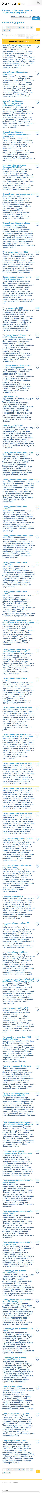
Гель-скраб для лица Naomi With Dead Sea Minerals (16, 1038)
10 (9, 31)
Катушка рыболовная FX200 (14, 952)
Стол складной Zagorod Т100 (15, 252)
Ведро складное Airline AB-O (15, 1008)
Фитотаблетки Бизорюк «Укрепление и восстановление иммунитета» (16, 134)
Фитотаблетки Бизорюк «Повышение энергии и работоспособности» (12, 103)
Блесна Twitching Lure (12, 1387)
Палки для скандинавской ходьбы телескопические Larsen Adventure (17, 1123)
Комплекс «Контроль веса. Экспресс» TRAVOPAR (14, 166)
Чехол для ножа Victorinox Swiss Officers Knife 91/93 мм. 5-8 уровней (18, 622)
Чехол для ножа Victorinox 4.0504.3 (17, 813)
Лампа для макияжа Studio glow (16, 1066)
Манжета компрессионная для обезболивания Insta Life (15, 1094)
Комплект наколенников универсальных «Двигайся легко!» (17, 1152)
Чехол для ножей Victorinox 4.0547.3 (18, 480)
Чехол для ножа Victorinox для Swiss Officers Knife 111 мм (16, 651)
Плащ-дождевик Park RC (13, 896)
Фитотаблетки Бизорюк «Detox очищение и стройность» (16, 224)
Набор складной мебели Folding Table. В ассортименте (16, 278)
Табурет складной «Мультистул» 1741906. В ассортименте (16, 367)
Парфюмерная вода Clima (14, 1441)
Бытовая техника (22, 10)
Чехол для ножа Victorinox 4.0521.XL (18, 763)
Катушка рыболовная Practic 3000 (17, 838)
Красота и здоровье (15, 13)
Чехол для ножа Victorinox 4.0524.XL (18, 788)
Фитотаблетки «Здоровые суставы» (18, 45)
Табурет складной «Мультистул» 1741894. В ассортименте (16, 336)
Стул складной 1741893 (12, 426)
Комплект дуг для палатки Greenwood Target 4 (14, 1272)
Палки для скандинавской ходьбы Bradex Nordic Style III (17, 1301)
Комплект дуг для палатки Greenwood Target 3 (14, 1359)
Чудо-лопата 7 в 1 (10, 397)
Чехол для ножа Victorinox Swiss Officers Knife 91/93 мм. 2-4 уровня (17, 735)
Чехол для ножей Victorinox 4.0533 (17, 536)
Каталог (6, 10)
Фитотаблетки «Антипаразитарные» (18, 194)
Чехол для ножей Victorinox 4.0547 (17, 453)
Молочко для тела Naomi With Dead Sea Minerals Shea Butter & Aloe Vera (18, 980)
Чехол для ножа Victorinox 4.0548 (17, 707)
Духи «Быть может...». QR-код (15, 1414)
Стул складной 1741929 (12, 308)
